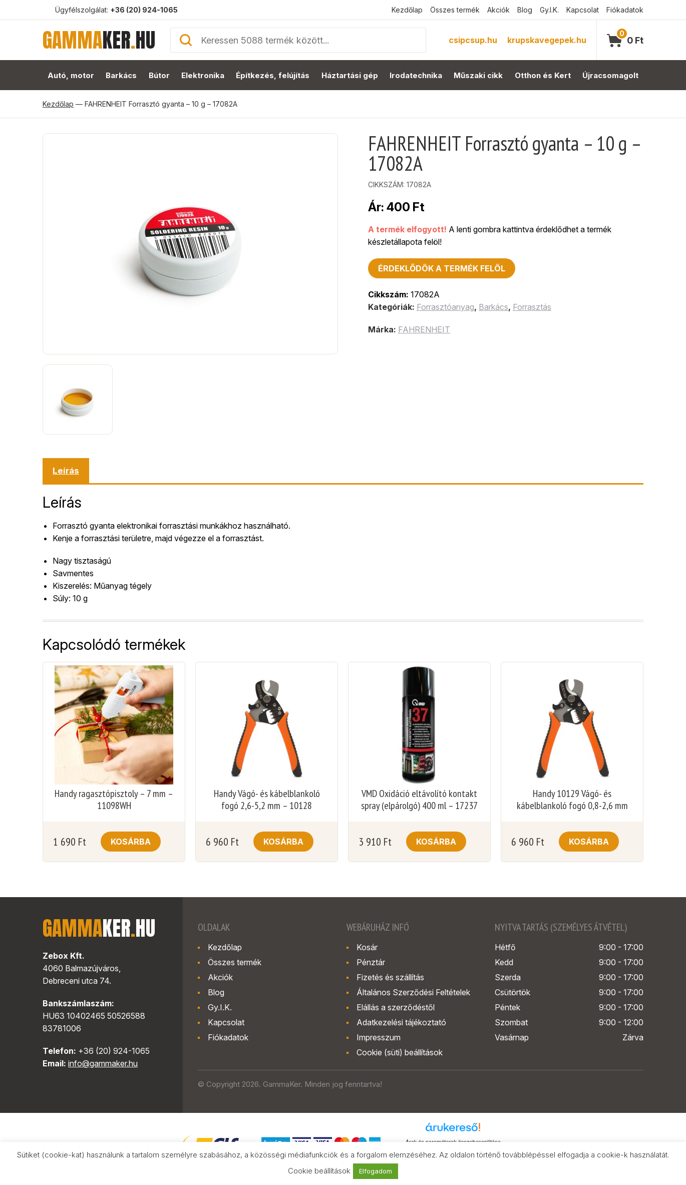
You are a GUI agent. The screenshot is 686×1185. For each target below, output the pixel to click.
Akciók (498, 10)
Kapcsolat (582, 10)
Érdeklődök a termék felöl (441, 268)
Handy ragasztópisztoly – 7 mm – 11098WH (114, 799)
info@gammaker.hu (103, 1063)
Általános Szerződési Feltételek (413, 992)
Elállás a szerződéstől (396, 1007)
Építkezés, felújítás (272, 75)
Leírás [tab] (66, 471)
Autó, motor (71, 75)
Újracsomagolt (610, 75)
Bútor (159, 75)
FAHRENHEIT (424, 329)
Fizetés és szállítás (390, 977)
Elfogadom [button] (375, 1171)
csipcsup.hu (473, 40)
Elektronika (202, 75)
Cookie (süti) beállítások (400, 1052)
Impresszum (379, 1037)
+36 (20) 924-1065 (144, 10)
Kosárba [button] (131, 842)
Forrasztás (532, 307)
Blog (524, 10)
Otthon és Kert (543, 75)
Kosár (367, 947)
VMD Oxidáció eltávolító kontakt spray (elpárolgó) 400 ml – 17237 (419, 799)
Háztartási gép (349, 75)
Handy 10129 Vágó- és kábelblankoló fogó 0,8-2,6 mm (572, 799)
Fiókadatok (624, 10)
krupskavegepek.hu (546, 40)
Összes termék (455, 10)
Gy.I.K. (549, 10)
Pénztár (371, 962)
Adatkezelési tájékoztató (401, 1022)
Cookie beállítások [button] (319, 1170)
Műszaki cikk (478, 75)
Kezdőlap (407, 10)
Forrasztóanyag (445, 307)
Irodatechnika (416, 75)
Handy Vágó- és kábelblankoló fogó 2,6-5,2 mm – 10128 (267, 799)
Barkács (121, 75)
